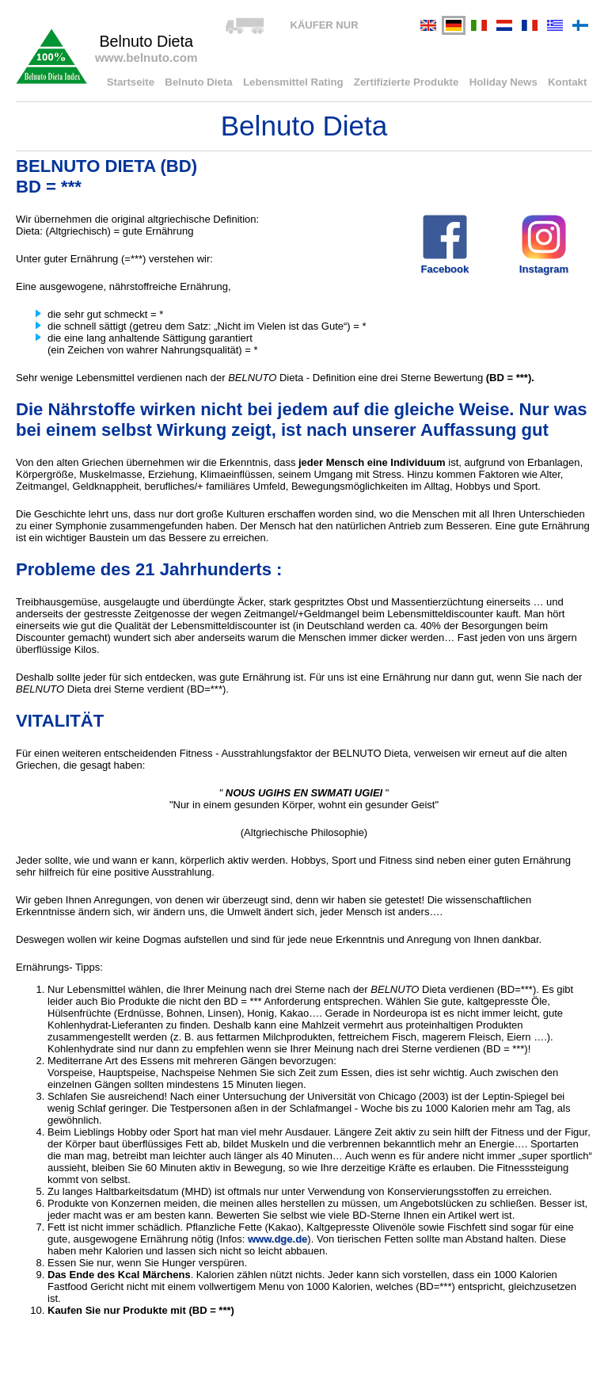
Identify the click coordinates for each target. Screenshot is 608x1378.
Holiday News (505, 83)
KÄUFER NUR (325, 25)
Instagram (543, 244)
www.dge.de (277, 1239)
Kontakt (568, 83)
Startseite (139, 83)
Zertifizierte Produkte (410, 83)
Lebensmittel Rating (298, 83)
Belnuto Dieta (206, 83)
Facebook (445, 244)
